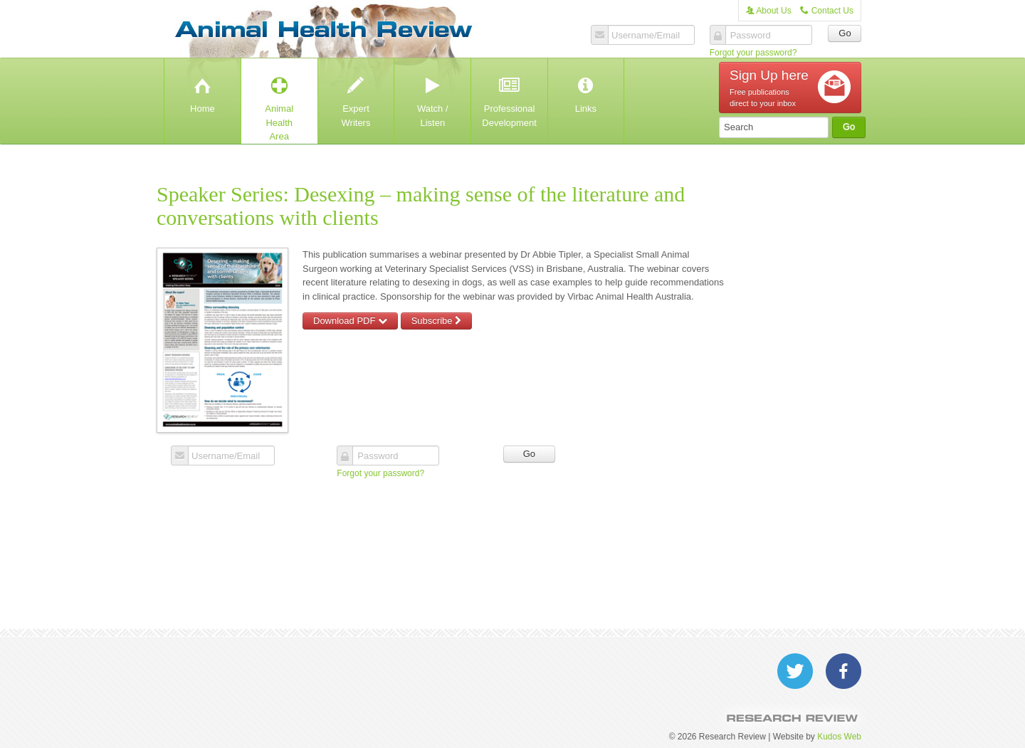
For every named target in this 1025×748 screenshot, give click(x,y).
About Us (769, 11)
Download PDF (350, 320)
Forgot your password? (753, 53)
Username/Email (645, 36)
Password (750, 36)
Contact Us (826, 11)
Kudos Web (839, 737)
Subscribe (436, 320)
